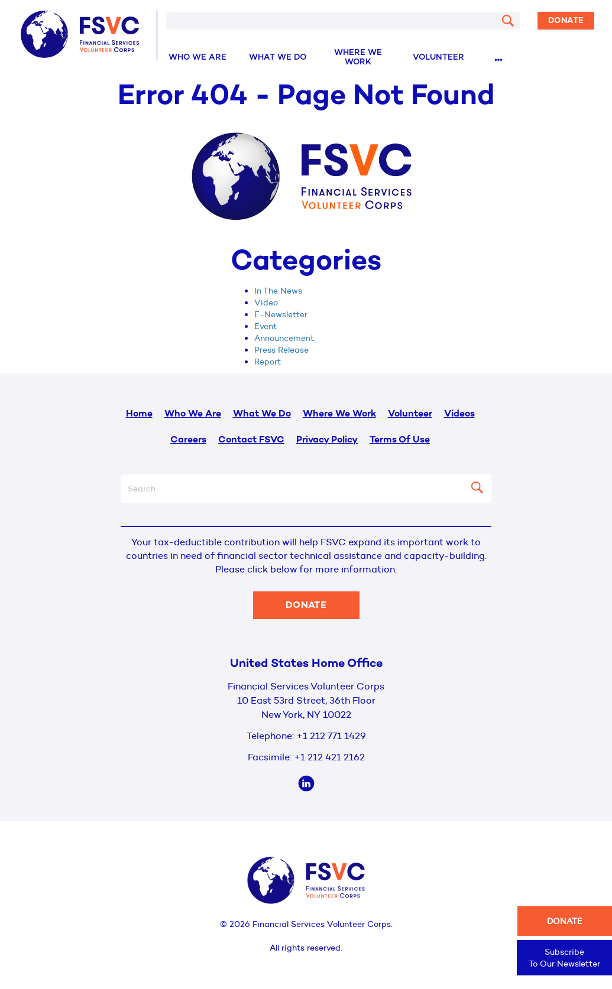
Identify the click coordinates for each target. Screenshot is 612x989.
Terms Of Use (400, 440)
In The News (278, 290)
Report (267, 361)
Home (139, 414)
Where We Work (358, 57)
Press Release (281, 349)
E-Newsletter (280, 314)
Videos (459, 414)
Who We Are (197, 58)
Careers (188, 440)
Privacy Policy (327, 440)
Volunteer (438, 58)
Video (266, 302)
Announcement (284, 338)
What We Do (277, 58)
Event (265, 326)
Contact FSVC (251, 440)
